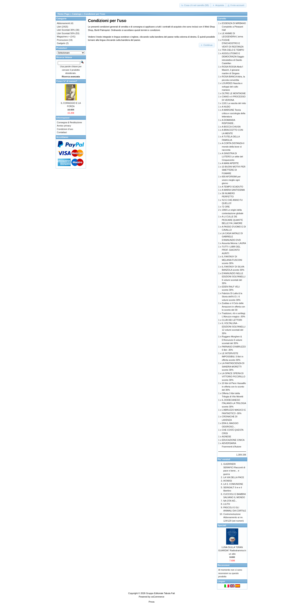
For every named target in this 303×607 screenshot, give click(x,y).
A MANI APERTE (230, 163)
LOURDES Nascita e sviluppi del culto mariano (232, 86)
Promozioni (62, 40)
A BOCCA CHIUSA (231, 126)
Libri (59, 26)
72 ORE (226, 206)
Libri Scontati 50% (66, 33)
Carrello (222, 18)
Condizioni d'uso (65, 129)
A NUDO (226, 106)
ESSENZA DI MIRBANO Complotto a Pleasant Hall (234, 26)
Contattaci (62, 132)
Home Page (63, 14)
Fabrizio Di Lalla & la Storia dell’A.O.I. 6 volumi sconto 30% (232, 296)
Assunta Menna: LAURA (234, 243)
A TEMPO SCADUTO (232, 186)
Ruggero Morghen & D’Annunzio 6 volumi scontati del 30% (232, 339)
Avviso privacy (64, 125)
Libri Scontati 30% (66, 30)
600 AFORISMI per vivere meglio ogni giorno (231, 179)
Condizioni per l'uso (94, 14)
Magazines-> (63, 36)
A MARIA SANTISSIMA (233, 190)
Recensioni (224, 565)
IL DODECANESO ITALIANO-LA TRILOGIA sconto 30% (234, 403)
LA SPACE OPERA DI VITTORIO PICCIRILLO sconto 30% (233, 376)
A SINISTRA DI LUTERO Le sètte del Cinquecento (232, 156)
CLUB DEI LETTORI (232, 320)
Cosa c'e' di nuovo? (66, 81)
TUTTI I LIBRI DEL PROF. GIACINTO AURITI (231, 250)
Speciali (222, 525)
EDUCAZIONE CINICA (233, 440)
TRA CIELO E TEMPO (233, 50)
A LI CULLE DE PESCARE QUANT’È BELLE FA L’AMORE (232, 219)
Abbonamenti (63, 23)
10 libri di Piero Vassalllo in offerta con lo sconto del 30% (234, 386)
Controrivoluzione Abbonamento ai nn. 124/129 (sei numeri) (233, 517)
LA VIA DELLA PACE (233, 477)
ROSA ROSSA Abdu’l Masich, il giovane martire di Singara (232, 70)
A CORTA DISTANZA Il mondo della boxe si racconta (233, 146)
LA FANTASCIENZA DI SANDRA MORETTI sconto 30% (233, 366)
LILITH (226, 504)
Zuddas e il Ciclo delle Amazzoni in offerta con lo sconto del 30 (233, 306)
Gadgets (61, 43)
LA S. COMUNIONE (233, 484)
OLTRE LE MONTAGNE (234, 93)
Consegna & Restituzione (69, 122)
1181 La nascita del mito (234, 103)
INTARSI (227, 481)
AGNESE (226, 436)
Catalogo (76, 14)
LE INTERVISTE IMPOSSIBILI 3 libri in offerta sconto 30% (232, 356)
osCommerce (157, 596)
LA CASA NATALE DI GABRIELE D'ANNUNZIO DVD (232, 236)
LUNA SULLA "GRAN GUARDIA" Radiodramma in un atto (232, 550)
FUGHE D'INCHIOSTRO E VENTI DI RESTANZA (232, 43)
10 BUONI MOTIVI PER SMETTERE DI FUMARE (234, 170)
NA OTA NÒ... (230, 501)
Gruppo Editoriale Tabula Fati (160, 593)
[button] (195, 5)
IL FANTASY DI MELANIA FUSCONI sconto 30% (232, 259)
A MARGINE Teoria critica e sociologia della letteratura (233, 113)
